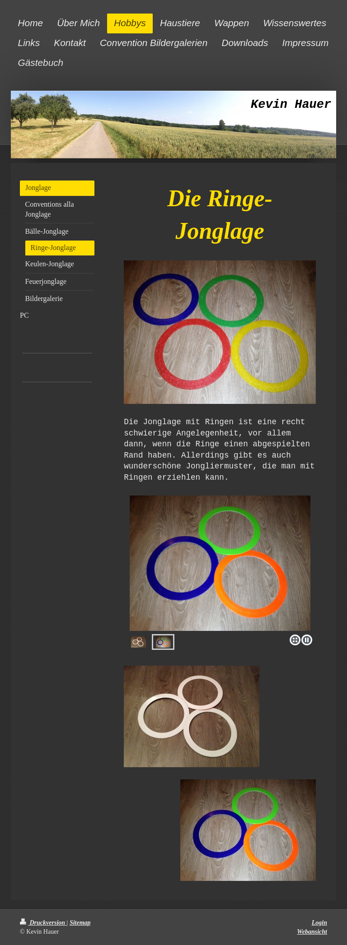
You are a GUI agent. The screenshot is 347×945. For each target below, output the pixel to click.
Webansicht (312, 931)
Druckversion (43, 922)
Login (319, 922)
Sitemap (80, 922)
